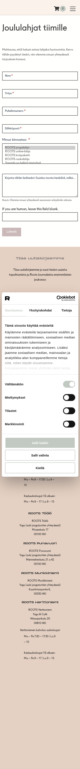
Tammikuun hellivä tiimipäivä (40, 163)
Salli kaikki (40, 442)
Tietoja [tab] (66, 310)
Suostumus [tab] (14, 310)
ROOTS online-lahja (40, 152)
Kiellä (40, 468)
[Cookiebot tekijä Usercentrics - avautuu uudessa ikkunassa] (57, 298)
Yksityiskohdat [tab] (40, 310)
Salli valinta (40, 455)
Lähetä (12, 231)
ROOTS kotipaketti (40, 155)
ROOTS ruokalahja (40, 159)
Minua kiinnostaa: (16, 140)
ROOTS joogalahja (40, 148)
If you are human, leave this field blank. (30, 209)
